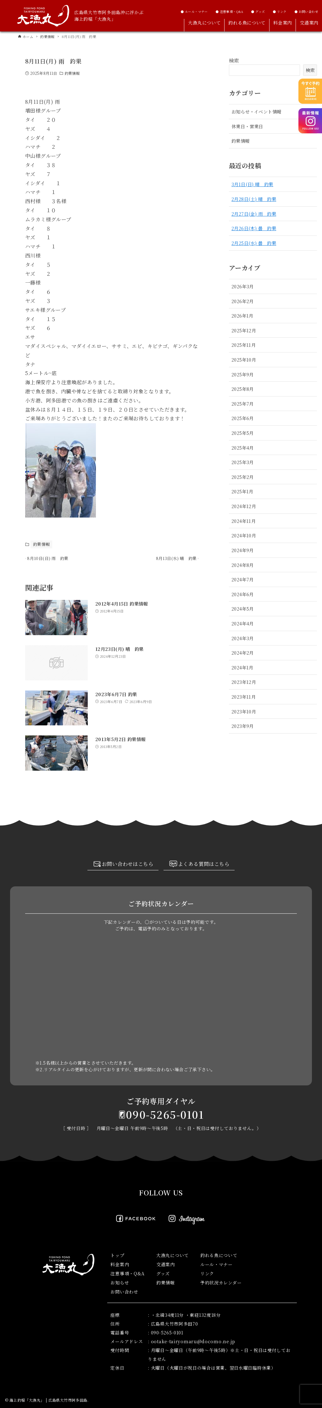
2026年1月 (242, 315)
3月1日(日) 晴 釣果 (252, 184)
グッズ (163, 1273)
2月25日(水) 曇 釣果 (253, 243)
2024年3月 (242, 638)
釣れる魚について (218, 1255)
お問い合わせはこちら (122, 864)
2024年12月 (243, 506)
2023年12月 (243, 682)
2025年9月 (242, 374)
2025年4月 (242, 447)
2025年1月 (242, 491)
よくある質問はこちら (199, 864)
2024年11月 (243, 521)
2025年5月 (242, 433)
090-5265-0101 (165, 1114)
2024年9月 (242, 550)
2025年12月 (243, 330)
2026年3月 (242, 286)
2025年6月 (242, 418)
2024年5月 (242, 608)
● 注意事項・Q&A (229, 11)
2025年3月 (242, 462)
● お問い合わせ (306, 11)
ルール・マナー (216, 1264)
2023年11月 (243, 696)
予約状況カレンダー (221, 1282)
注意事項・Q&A (127, 1273)
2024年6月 (242, 594)
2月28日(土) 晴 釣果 (253, 199)
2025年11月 (243, 344)
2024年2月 (242, 652)
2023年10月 (243, 711)
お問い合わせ (124, 1292)
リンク (207, 1273)
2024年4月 (242, 623)
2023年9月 (242, 726)
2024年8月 (242, 565)
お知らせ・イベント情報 (256, 111)
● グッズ (258, 11)
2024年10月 (243, 535)
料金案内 (119, 1264)
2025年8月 (242, 388)
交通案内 (165, 1264)
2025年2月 (242, 477)
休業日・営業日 (247, 126)
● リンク (280, 11)
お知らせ (119, 1282)
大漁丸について (172, 1255)
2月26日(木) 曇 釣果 (253, 228)
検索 (234, 60)
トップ (117, 1255)
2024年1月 (242, 667)
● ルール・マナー (194, 11)
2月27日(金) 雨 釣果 (253, 213)
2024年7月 (242, 579)
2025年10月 (243, 359)
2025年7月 (242, 403)
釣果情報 (72, 73)
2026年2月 (242, 301)
